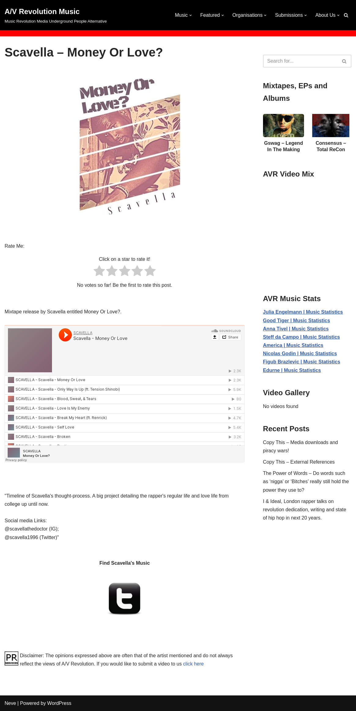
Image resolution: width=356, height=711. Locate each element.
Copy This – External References (299, 462)
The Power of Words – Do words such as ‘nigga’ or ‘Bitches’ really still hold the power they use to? (306, 481)
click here (193, 663)
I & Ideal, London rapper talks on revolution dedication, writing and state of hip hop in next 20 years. (304, 509)
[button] (190, 15)
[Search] (346, 15)
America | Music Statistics (293, 345)
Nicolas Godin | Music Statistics (300, 353)
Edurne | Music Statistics (292, 370)
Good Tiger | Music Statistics (296, 320)
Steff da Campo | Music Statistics (301, 337)
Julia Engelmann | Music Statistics (303, 312)
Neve (10, 703)
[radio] (99, 272)
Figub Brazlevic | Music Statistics (301, 361)
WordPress (59, 703)
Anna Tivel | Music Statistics (296, 328)
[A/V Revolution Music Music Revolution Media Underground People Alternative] (56, 15)
